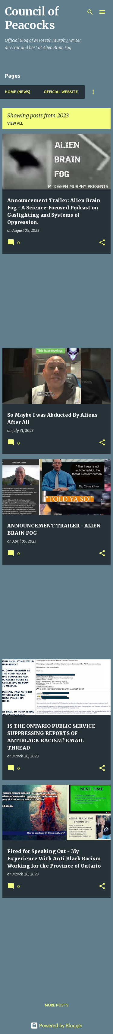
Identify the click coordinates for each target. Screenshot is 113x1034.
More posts (56, 1005)
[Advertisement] (56, 301)
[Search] (90, 12)
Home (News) (17, 92)
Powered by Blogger (57, 1025)
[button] (102, 243)
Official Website (61, 92)
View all (15, 123)
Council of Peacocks (32, 18)
